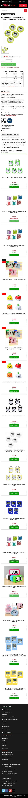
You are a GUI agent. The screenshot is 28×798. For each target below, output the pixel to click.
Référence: (3, 125)
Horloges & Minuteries (11, 115)
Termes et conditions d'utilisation (10, 719)
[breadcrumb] (8, 14)
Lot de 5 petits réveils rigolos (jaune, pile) (14, 485)
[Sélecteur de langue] (23, 1)
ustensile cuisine (15, 147)
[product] (14, 166)
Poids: (2, 128)
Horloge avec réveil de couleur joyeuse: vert (14, 587)
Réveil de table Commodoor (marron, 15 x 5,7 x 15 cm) (14, 212)
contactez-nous (7, 1)
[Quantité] (8, 60)
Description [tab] (5, 91)
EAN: (2, 126)
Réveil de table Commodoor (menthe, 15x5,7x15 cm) (14, 246)
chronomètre (5, 137)
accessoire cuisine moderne (16, 144)
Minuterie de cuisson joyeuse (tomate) (14, 313)
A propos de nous (6, 709)
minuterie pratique (6, 139)
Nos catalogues (5, 726)
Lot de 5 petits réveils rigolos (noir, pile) (14, 416)
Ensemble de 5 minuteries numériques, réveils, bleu (14, 519)
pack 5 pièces (5, 144)
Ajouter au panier (8, 65)
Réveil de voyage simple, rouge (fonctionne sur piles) (14, 348)
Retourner (4, 714)
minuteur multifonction (15, 137)
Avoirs (3, 740)
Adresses (4, 743)
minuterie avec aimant (7, 134)
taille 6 (22, 139)
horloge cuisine (15, 139)
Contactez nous (6, 728)
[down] (11, 61)
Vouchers (4, 745)
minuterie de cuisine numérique (17, 142)
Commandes (5, 738)
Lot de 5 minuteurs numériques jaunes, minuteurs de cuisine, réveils (14, 689)
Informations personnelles (8, 735)
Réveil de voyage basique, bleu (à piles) (14, 279)
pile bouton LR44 (6, 147)
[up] (11, 60)
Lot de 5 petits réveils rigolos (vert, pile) (14, 177)
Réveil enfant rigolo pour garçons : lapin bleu (14, 621)
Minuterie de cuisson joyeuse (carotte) (14, 382)
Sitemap (4, 721)
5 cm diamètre (5, 142)
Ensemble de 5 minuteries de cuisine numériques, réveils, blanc (14, 450)
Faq (3, 724)
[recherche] (14, 10)
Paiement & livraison (7, 712)
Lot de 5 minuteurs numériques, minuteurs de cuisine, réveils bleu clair (14, 655)
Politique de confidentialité (8, 716)
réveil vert (16, 134)
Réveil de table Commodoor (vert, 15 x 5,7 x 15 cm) (14, 553)
